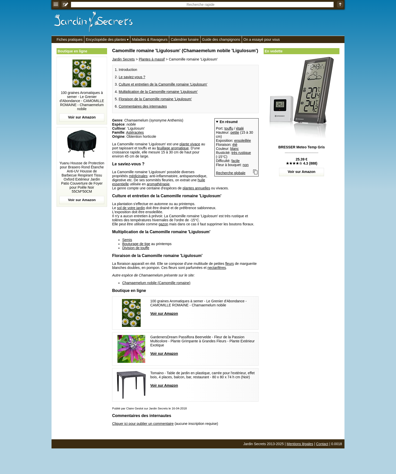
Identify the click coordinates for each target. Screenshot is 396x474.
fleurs (229, 264)
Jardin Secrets (123, 59)
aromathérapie (158, 184)
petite (235, 132)
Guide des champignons (221, 39)
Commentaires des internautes (143, 106)
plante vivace (190, 144)
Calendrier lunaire (185, 39)
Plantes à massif (152, 59)
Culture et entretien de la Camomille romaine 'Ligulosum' (163, 84)
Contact (322, 444)
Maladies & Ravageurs (149, 39)
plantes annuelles (196, 188)
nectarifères (216, 268)
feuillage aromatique (173, 148)
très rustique (241, 153)
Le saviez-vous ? (132, 77)
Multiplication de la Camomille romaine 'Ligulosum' (158, 92)
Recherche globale (230, 173)
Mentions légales (300, 444)
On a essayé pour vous (261, 39)
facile (235, 161)
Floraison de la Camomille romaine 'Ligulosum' (155, 99)
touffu (228, 128)
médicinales (138, 176)
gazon (163, 224)
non (246, 165)
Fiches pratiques (70, 39)
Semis (127, 240)
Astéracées (135, 132)
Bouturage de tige (136, 244)
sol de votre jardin (131, 208)
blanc (234, 149)
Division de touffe (135, 248)
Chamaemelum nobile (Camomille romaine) (156, 283)
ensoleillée (242, 141)
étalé (240, 128)
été (234, 145)
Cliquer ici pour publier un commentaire (143, 424)
